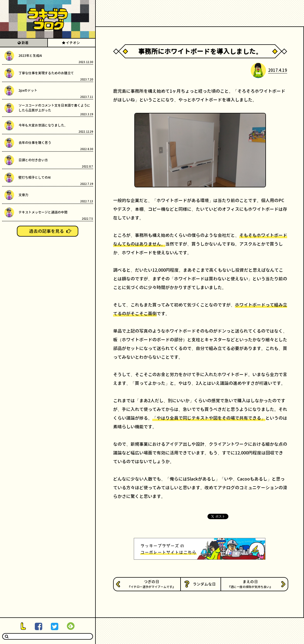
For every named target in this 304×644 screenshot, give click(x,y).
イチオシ (73, 42)
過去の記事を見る (46, 231)
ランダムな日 (204, 584)
